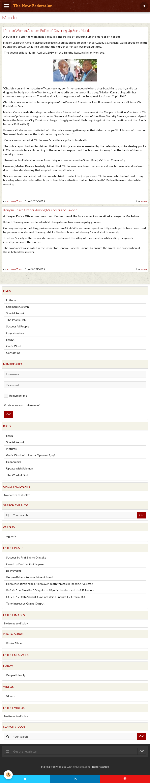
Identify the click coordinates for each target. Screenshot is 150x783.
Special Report (15, 313)
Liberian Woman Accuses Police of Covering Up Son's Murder (47, 30)
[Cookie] (8, 774)
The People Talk (16, 319)
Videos (10, 696)
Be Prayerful (13, 570)
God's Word (13, 346)
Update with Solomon (19, 468)
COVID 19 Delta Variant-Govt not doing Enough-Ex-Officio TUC (46, 597)
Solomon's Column (17, 306)
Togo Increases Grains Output (25, 603)
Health (10, 339)
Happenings (13, 462)
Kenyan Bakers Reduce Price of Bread (29, 577)
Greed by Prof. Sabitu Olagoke (25, 564)
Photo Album (14, 643)
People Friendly (15, 675)
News (144, 201)
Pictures (11, 448)
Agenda (11, 536)
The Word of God (17, 475)
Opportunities (15, 333)
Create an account (13, 405)
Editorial (11, 300)
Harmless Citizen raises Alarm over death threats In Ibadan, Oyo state (49, 583)
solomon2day (14, 201)
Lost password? (32, 405)
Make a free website (53, 766)
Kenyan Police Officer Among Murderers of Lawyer (40, 210)
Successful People (17, 326)
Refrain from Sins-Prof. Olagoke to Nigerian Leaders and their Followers (50, 590)
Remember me (15, 396)
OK (8, 414)
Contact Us (13, 352)
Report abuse (100, 766)
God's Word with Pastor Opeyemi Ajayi (30, 455)
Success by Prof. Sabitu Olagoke (26, 557)
